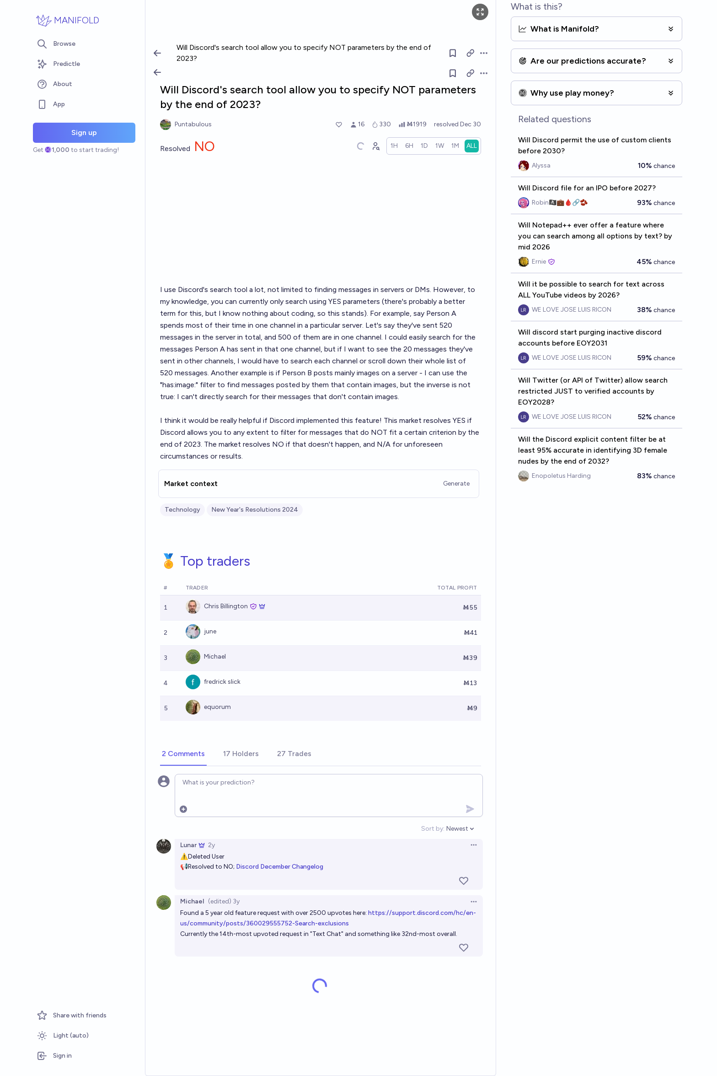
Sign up (84, 132)
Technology (182, 510)
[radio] (394, 146)
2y (211, 845)
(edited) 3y (224, 901)
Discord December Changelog (279, 867)
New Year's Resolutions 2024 (254, 510)
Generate (456, 483)
